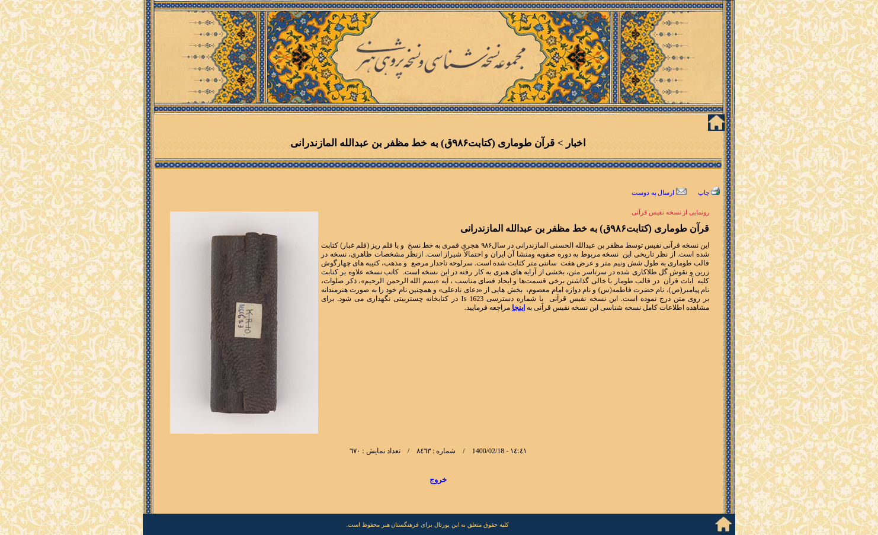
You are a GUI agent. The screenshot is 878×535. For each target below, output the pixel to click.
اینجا (518, 307)
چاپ (709, 193)
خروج (438, 479)
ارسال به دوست (659, 193)
